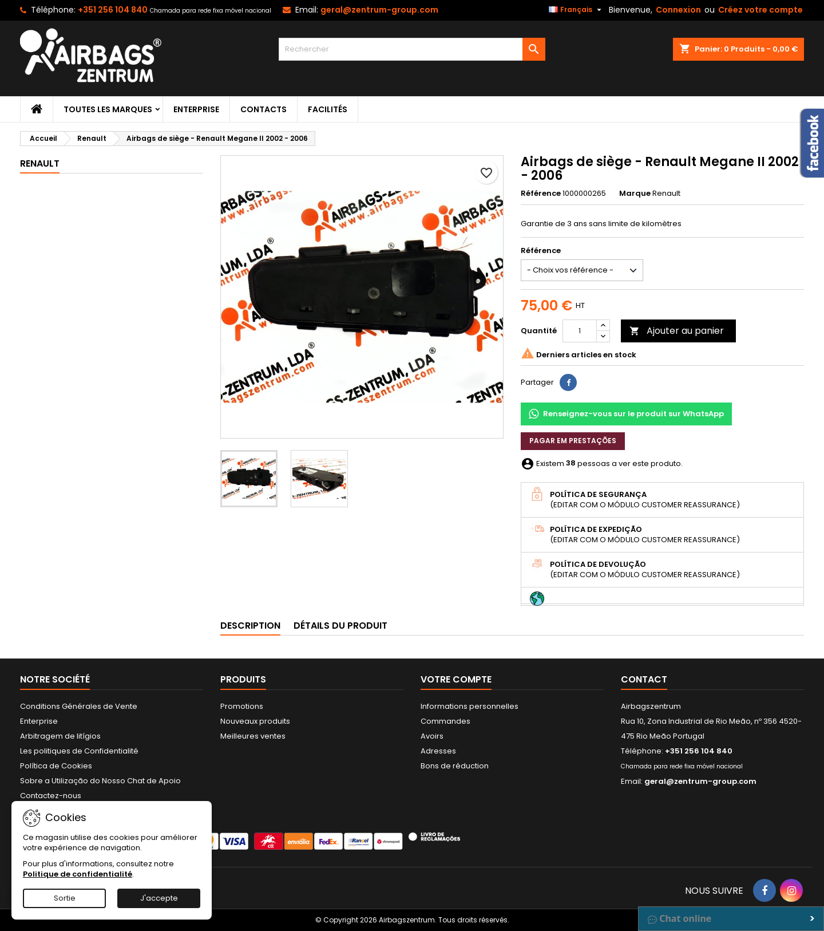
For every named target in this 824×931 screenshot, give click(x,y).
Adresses (438, 750)
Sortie (65, 898)
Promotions (241, 706)
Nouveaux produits (255, 721)
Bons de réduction (455, 765)
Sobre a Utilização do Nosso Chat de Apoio (100, 780)
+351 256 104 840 (113, 9)
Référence (541, 193)
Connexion (678, 9)
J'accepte (159, 898)
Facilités (327, 109)
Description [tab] (250, 625)
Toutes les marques (108, 109)
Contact (644, 679)
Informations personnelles (469, 706)
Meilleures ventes (253, 736)
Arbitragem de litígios (60, 736)
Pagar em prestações (572, 440)
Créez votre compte (760, 9)
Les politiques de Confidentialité (79, 750)
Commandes (445, 721)
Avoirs (432, 736)
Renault (40, 163)
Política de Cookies (56, 765)
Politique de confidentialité (77, 874)
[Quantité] (579, 330)
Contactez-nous (50, 795)
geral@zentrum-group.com (379, 9)
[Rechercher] (412, 49)
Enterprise (196, 109)
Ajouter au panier (676, 330)
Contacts (263, 109)
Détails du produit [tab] (340, 625)
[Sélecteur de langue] (576, 9)
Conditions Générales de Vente (78, 706)
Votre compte (456, 679)
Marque (635, 193)
